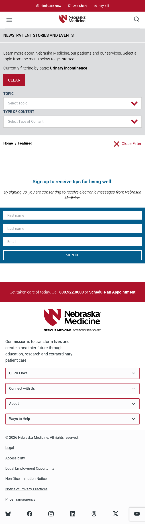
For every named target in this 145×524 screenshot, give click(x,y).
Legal (9, 448)
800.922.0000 (71, 292)
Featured (25, 143)
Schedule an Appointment (112, 292)
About (72, 404)
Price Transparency (20, 499)
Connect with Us (72, 388)
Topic (8, 94)
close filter (131, 143)
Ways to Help (72, 419)
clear (14, 80)
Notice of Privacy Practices (26, 489)
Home (8, 143)
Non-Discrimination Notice (26, 479)
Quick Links (72, 373)
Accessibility (15, 458)
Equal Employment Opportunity (29, 468)
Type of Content (18, 112)
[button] (72, 103)
